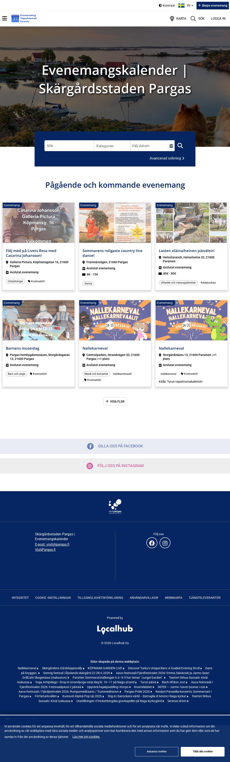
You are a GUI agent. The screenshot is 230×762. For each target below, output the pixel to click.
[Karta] (178, 18)
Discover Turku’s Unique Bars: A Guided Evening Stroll (164, 668)
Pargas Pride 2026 (137, 691)
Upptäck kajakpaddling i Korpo (108, 687)
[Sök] (197, 18)
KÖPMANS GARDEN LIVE (105, 668)
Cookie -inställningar (53, 597)
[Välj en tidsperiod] (171, 145)
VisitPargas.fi (45, 550)
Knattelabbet (143, 687)
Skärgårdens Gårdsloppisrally (62, 668)
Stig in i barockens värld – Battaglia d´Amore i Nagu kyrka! (147, 696)
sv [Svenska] (186, 5)
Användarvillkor (144, 597)
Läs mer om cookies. (86, 736)
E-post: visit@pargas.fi (52, 544)
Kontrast (169, 5)
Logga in (218, 19)
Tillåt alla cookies (203, 751)
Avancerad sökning (165, 158)
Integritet (20, 597)
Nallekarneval (27, 668)
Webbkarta (173, 597)
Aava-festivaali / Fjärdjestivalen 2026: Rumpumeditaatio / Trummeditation (69, 691)
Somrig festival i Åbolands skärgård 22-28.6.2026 (77, 673)
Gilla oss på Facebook (115, 446)
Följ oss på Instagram (115, 466)
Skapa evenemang (214, 5)
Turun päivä (148, 682)
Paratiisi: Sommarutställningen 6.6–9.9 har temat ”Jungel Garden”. (118, 677)
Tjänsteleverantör (205, 597)
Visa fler (117, 401)
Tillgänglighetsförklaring (100, 597)
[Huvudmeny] (4, 18)
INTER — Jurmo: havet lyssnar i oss (182, 687)
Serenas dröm (177, 701)
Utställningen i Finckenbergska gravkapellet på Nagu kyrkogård (119, 701)
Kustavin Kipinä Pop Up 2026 (82, 696)
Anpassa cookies (157, 751)
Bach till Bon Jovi (174, 682)
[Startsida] (24, 18)
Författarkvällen (46, 696)
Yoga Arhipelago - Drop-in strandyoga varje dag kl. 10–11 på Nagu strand (85, 682)
